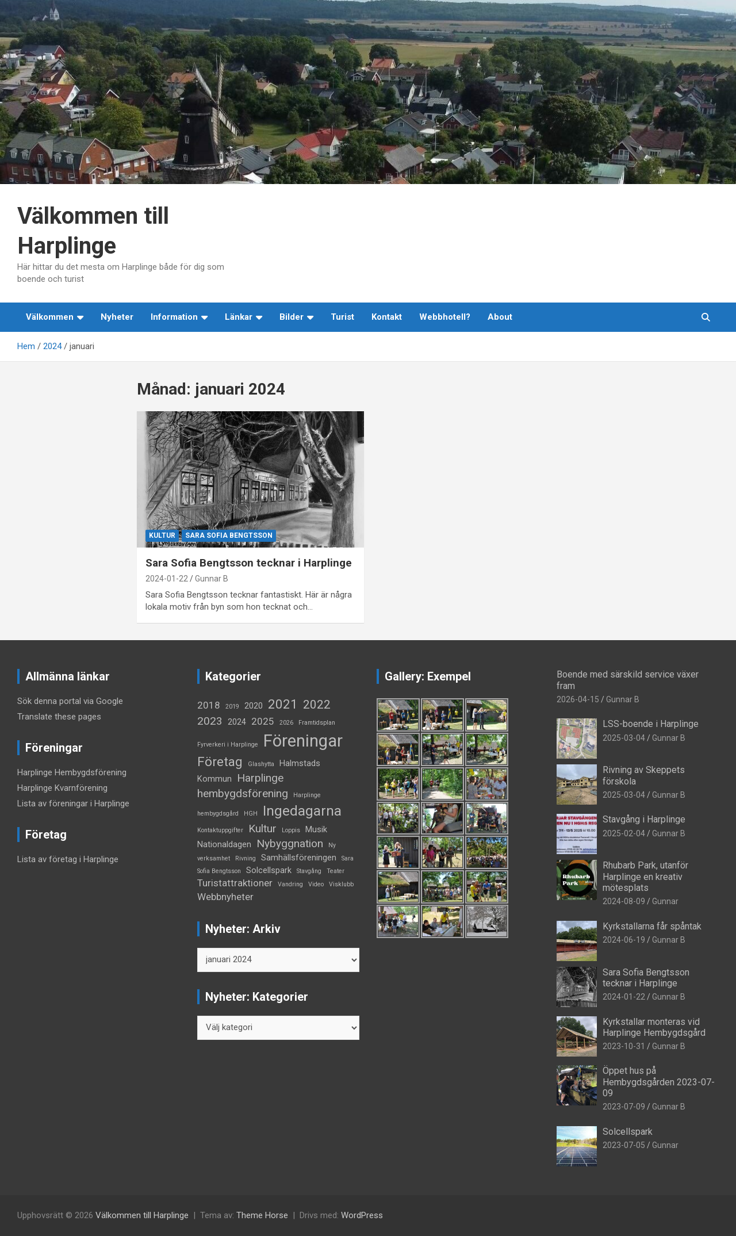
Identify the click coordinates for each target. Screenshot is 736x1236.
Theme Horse (262, 1215)
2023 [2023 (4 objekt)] (210, 721)
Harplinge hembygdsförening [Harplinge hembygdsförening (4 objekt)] (242, 785)
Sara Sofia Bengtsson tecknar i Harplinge (248, 562)
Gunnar (665, 901)
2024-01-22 (166, 578)
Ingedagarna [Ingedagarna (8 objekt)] (302, 810)
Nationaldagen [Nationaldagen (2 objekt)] (224, 844)
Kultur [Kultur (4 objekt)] (262, 828)
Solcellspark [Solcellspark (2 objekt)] (269, 870)
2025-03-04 (624, 738)
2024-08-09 (624, 901)
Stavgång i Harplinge (644, 819)
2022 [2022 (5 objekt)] (317, 704)
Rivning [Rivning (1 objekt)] (245, 858)
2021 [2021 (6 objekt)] (283, 704)
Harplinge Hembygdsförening (71, 772)
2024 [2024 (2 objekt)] (237, 722)
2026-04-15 (578, 699)
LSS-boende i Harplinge (651, 723)
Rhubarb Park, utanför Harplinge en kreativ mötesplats (645, 876)
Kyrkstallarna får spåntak (652, 926)
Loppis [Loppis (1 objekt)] (291, 830)
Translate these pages (59, 716)
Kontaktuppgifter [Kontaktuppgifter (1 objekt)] (220, 830)
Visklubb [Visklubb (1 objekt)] (341, 884)
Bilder (291, 317)
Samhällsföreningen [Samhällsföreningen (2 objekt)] (298, 858)
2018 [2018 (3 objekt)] (208, 705)
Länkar (238, 317)
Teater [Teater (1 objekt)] (335, 871)
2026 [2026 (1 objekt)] (286, 722)
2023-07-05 (624, 1145)
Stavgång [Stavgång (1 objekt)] (309, 871)
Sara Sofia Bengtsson (229, 535)
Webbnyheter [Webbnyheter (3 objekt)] (225, 896)
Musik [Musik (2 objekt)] (316, 830)
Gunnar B (211, 578)
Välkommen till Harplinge (142, 1215)
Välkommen (50, 317)
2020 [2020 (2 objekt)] (253, 706)
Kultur (162, 535)
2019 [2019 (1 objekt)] (232, 706)
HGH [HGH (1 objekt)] (251, 813)
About (500, 317)
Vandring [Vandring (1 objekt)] (290, 884)
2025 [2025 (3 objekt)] (262, 721)
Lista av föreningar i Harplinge (73, 803)
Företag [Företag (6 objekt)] (220, 761)
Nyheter (117, 317)
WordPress (362, 1215)
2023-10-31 (624, 1046)
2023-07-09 (624, 1106)
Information (174, 317)
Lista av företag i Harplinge (67, 859)
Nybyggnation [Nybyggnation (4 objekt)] (289, 843)
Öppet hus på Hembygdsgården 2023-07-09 (659, 1081)
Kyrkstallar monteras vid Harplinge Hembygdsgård (654, 1027)
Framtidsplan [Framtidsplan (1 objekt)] (316, 722)
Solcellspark (628, 1131)
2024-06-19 (624, 939)
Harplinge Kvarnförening (62, 788)
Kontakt (386, 317)
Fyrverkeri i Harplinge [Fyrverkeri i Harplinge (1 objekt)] (227, 744)
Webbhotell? (444, 317)
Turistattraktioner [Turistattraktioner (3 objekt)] (235, 883)
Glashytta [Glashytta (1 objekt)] (261, 764)
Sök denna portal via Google (70, 701)
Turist (342, 317)
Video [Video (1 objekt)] (316, 884)
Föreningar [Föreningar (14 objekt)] (303, 741)
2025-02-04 (624, 833)
